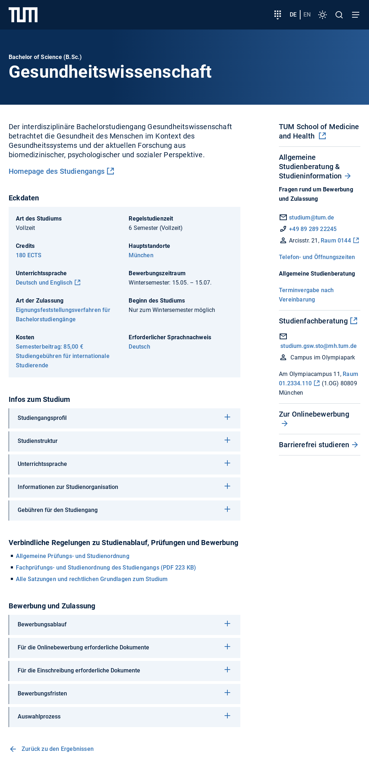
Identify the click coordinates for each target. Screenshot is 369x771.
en (307, 14)
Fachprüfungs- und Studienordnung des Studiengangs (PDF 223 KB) (106, 567)
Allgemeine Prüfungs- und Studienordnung (72, 556)
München (141, 255)
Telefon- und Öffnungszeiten (317, 257)
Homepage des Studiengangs (57, 171)
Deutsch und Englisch (44, 282)
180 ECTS (29, 255)
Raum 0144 (336, 240)
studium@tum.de (311, 217)
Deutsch (139, 346)
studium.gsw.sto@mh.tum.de (318, 346)
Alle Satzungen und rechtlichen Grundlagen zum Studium (92, 579)
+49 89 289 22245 (313, 229)
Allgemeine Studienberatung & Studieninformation (310, 166)
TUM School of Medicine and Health (319, 131)
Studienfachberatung (313, 321)
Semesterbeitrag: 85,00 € (49, 346)
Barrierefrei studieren (314, 444)
